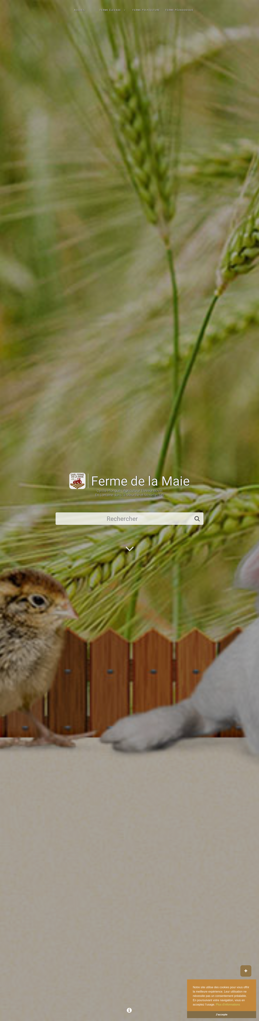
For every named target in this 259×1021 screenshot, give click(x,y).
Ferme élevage (110, 10)
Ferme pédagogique (179, 10)
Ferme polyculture (146, 10)
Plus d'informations (228, 1004)
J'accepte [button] (221, 1014)
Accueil (79, 10)
